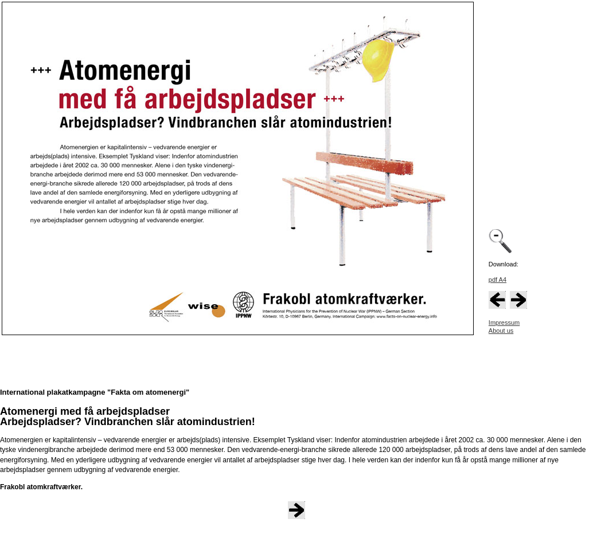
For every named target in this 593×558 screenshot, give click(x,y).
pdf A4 (497, 279)
